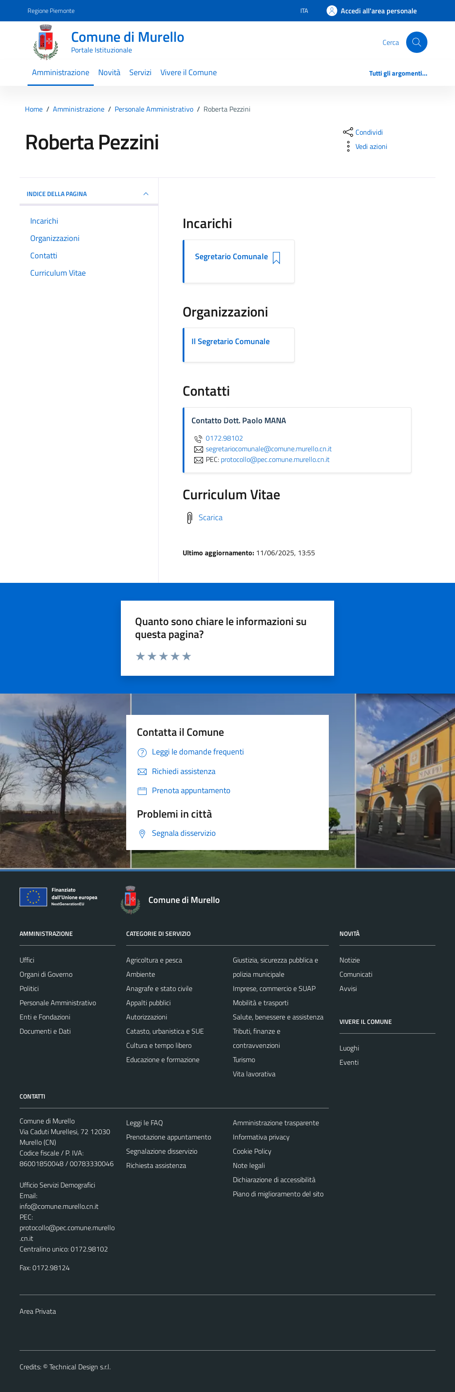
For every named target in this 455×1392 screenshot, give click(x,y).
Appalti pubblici (148, 1002)
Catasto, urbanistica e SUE (165, 1031)
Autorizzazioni (146, 1016)
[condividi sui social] (362, 132)
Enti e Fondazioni (45, 1016)
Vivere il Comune (188, 72)
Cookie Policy (252, 1151)
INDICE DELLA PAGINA (89, 194)
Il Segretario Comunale (231, 341)
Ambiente (140, 974)
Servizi (140, 72)
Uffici (27, 960)
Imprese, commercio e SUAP (274, 988)
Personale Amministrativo (58, 1002)
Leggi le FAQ (144, 1122)
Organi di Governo (46, 974)
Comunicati (355, 974)
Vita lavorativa (254, 1073)
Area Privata (38, 1311)
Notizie (349, 960)
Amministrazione (60, 72)
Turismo (244, 1059)
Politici (29, 988)
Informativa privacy (261, 1136)
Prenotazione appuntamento (168, 1136)
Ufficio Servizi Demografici (57, 1184)
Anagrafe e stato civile (159, 988)
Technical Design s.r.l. (80, 1366)
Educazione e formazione (163, 1059)
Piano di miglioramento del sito (278, 1193)
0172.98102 (217, 438)
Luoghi (349, 1048)
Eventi (349, 1062)
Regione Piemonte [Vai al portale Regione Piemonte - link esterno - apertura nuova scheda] (51, 10)
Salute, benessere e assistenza (278, 1016)
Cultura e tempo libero (159, 1045)
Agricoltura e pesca (154, 960)
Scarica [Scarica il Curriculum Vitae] (211, 517)
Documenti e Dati (45, 1031)
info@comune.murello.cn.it (59, 1206)
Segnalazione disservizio (161, 1151)
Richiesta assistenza (156, 1165)
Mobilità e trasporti (260, 1002)
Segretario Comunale (231, 256)
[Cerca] (416, 42)
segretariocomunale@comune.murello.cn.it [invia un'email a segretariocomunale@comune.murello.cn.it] (262, 448)
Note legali (249, 1165)
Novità (109, 72)
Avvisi (348, 988)
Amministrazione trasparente (276, 1122)
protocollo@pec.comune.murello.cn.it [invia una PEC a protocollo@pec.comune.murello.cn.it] (275, 459)
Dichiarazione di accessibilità (274, 1179)
